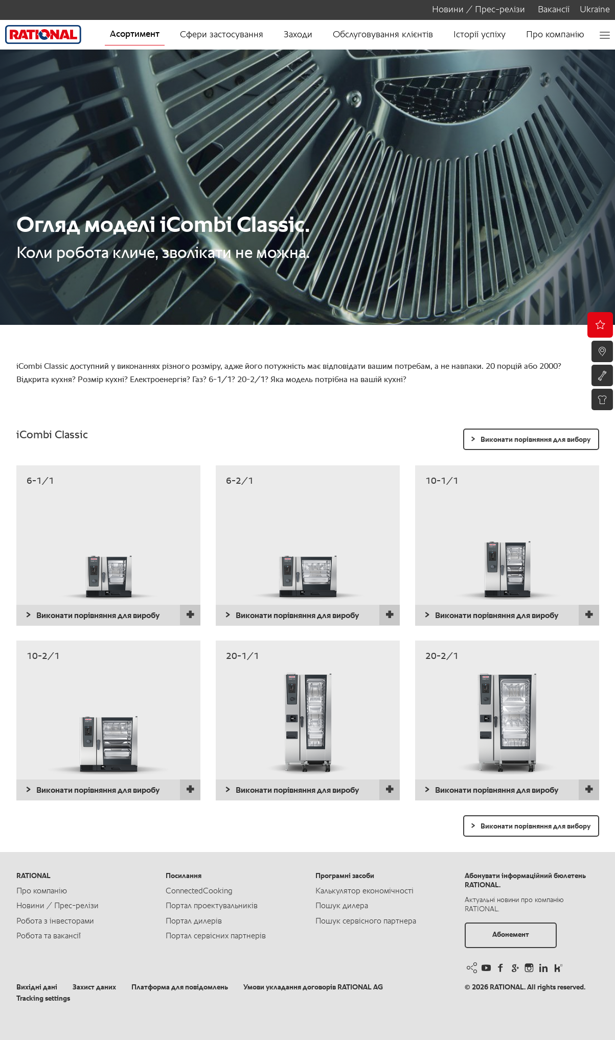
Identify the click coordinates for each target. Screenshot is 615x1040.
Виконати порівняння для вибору (535, 439)
